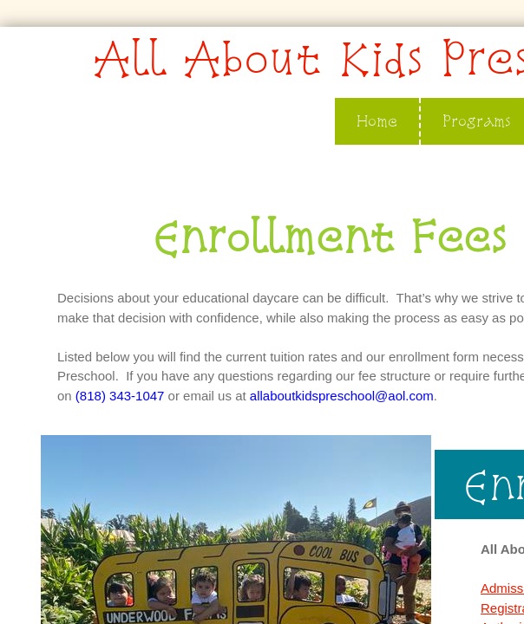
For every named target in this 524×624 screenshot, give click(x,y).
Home (377, 121)
